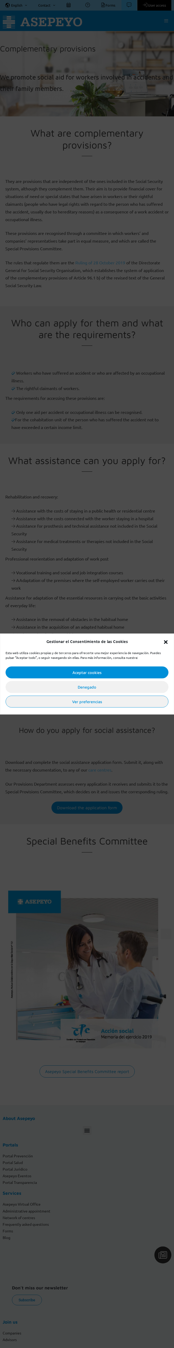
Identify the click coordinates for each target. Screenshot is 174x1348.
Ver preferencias (87, 701)
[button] (165, 641)
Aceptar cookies (87, 672)
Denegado (87, 687)
